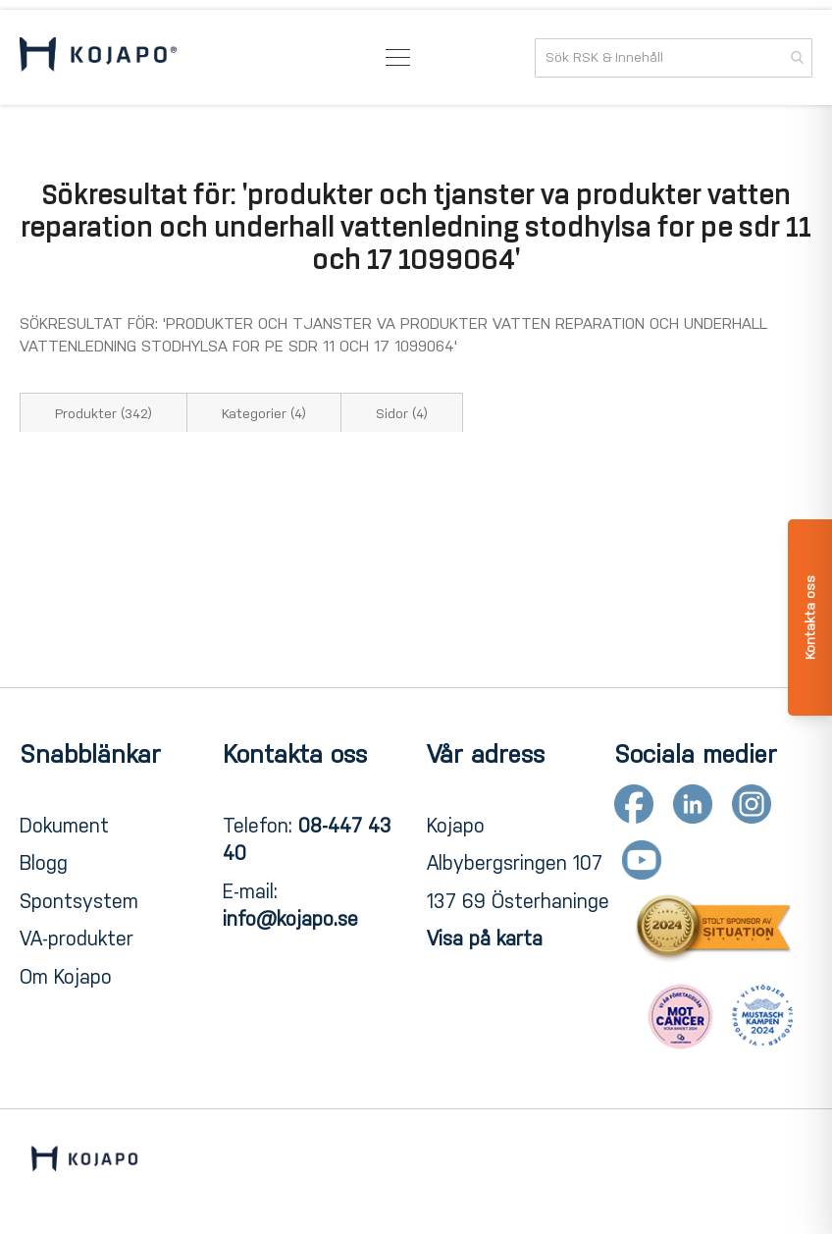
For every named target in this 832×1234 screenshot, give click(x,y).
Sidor (402, 413)
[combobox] (673, 58)
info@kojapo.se (290, 919)
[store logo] (98, 58)
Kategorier (264, 413)
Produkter (103, 413)
